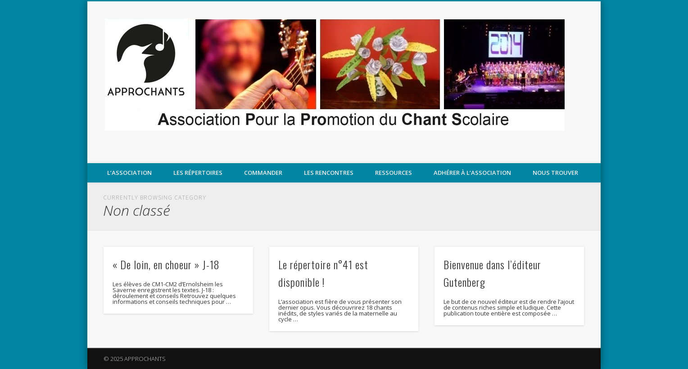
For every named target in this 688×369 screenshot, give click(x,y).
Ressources (393, 173)
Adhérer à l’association (472, 173)
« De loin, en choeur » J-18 (166, 264)
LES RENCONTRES (328, 173)
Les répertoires (197, 173)
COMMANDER (263, 173)
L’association (129, 173)
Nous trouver (555, 173)
